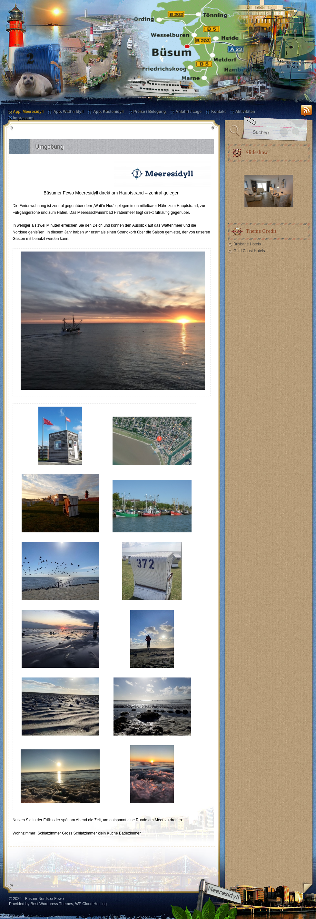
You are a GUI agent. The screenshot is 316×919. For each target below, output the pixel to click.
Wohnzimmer (24, 833)
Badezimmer (130, 833)
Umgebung (49, 146)
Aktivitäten (245, 111)
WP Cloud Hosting (91, 904)
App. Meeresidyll (28, 111)
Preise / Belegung (149, 111)
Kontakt (218, 111)
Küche (112, 833)
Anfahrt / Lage (188, 111)
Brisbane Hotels (247, 244)
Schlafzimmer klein (90, 833)
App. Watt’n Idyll (68, 111)
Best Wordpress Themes (52, 904)
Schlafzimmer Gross (54, 833)
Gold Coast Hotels (249, 251)
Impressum (23, 118)
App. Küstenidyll (108, 111)
